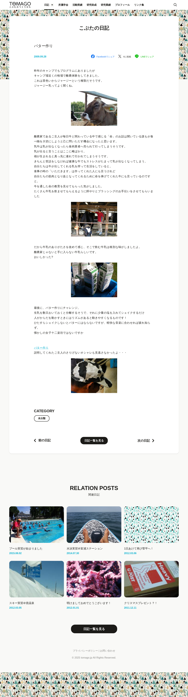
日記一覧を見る (94, 440)
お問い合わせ (107, 650)
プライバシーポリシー (85, 650)
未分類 (41, 418)
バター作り (41, 347)
